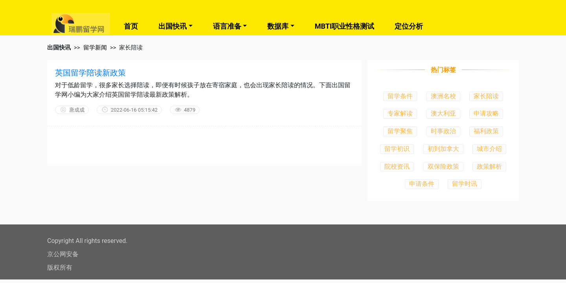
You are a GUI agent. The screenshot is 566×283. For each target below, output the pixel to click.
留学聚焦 (400, 131)
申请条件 (421, 183)
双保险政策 (443, 166)
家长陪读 (486, 96)
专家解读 (400, 113)
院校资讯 (397, 166)
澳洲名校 (443, 96)
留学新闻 (95, 47)
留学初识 (397, 149)
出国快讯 (172, 26)
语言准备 (227, 26)
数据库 (278, 26)
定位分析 (409, 26)
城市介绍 (489, 149)
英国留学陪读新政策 (90, 72)
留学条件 (400, 96)
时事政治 (443, 131)
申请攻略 (486, 113)
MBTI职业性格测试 (344, 26)
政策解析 (489, 166)
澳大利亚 (443, 113)
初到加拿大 (443, 149)
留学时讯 (464, 183)
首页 (131, 26)
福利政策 (486, 131)
